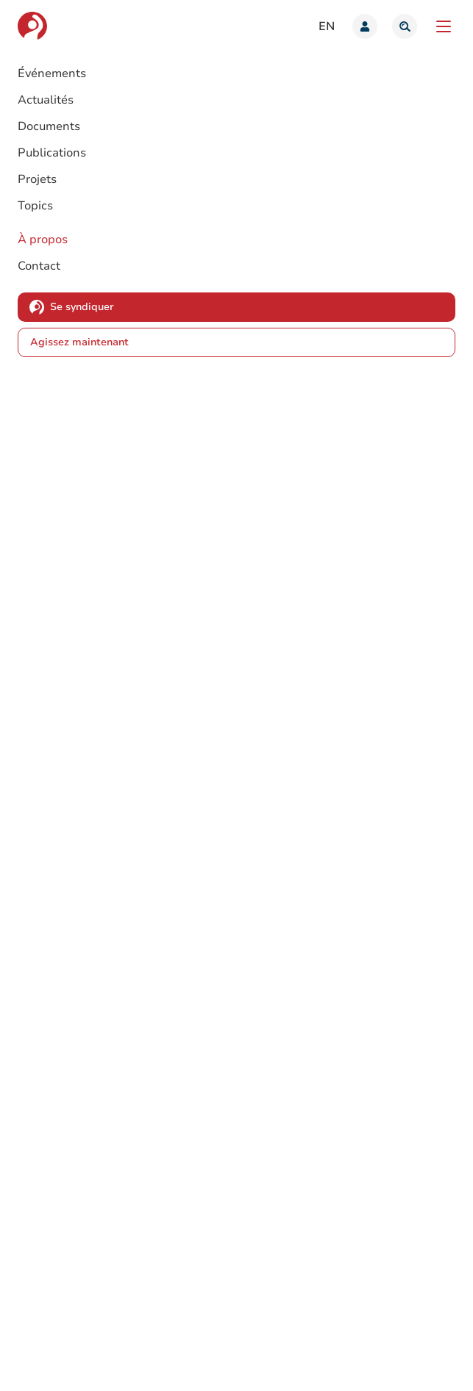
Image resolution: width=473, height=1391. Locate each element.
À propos (43, 239)
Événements (52, 73)
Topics (35, 206)
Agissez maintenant (79, 342)
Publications (52, 153)
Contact (39, 266)
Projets (37, 179)
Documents (49, 126)
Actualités (46, 100)
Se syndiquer (82, 307)
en (327, 26)
